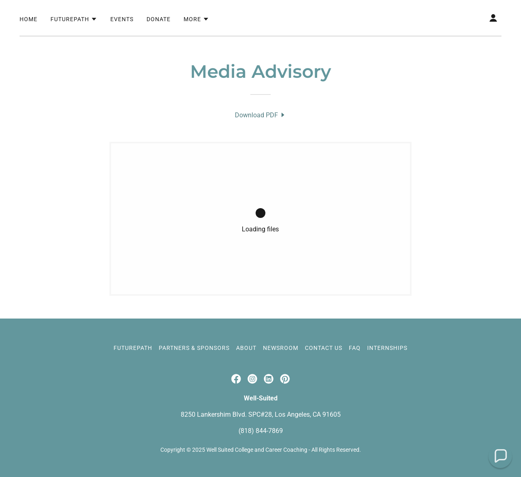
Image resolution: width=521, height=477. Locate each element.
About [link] (246, 348)
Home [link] (28, 19)
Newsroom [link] (280, 348)
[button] (73, 19)
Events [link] (122, 19)
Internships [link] (387, 348)
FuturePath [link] (133, 348)
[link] (260, 115)
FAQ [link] (355, 348)
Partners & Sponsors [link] (194, 348)
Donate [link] (159, 19)
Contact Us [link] (323, 348)
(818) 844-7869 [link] (261, 431)
